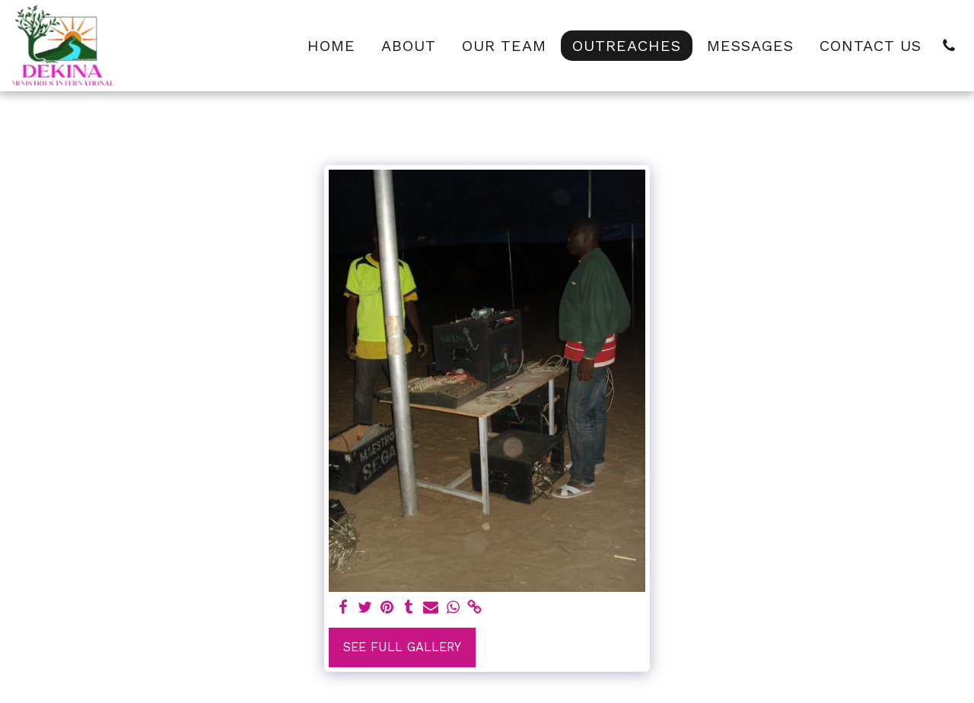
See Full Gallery (402, 647)
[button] (949, 45)
